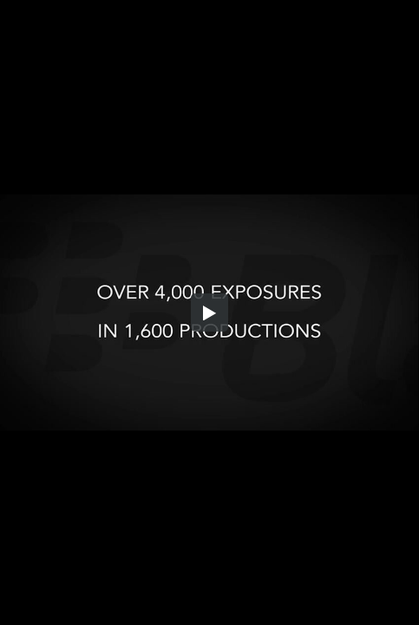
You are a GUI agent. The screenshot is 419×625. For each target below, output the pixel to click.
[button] (210, 312)
